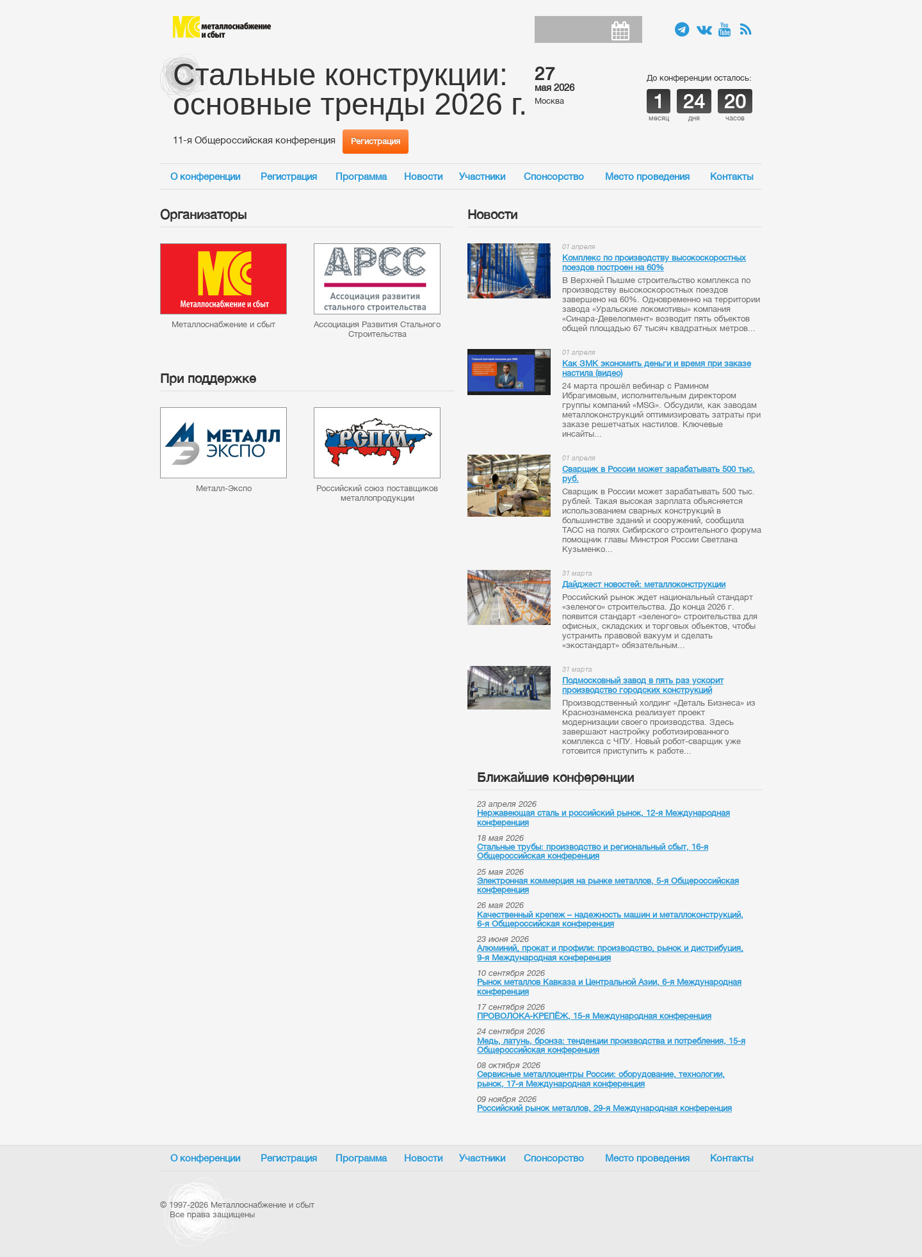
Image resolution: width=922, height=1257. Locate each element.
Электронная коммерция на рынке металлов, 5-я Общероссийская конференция (608, 885)
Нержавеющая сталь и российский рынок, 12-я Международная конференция (603, 817)
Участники (482, 176)
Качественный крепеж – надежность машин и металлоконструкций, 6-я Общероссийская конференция (610, 919)
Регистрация (375, 141)
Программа (361, 176)
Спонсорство (554, 176)
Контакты (732, 176)
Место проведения (647, 176)
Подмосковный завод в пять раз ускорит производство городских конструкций (643, 685)
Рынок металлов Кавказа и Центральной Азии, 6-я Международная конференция (609, 986)
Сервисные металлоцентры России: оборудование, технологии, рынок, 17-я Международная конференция (601, 1078)
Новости (423, 176)
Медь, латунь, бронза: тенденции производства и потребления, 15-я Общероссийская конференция (611, 1045)
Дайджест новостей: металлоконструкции (643, 584)
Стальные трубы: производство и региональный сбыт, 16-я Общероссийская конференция (592, 851)
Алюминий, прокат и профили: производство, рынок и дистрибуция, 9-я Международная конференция (610, 952)
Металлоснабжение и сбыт (222, 27)
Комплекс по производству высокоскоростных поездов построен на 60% (654, 262)
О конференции (205, 176)
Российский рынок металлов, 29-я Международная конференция (604, 1108)
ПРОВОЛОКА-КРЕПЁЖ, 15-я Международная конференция (594, 1016)
